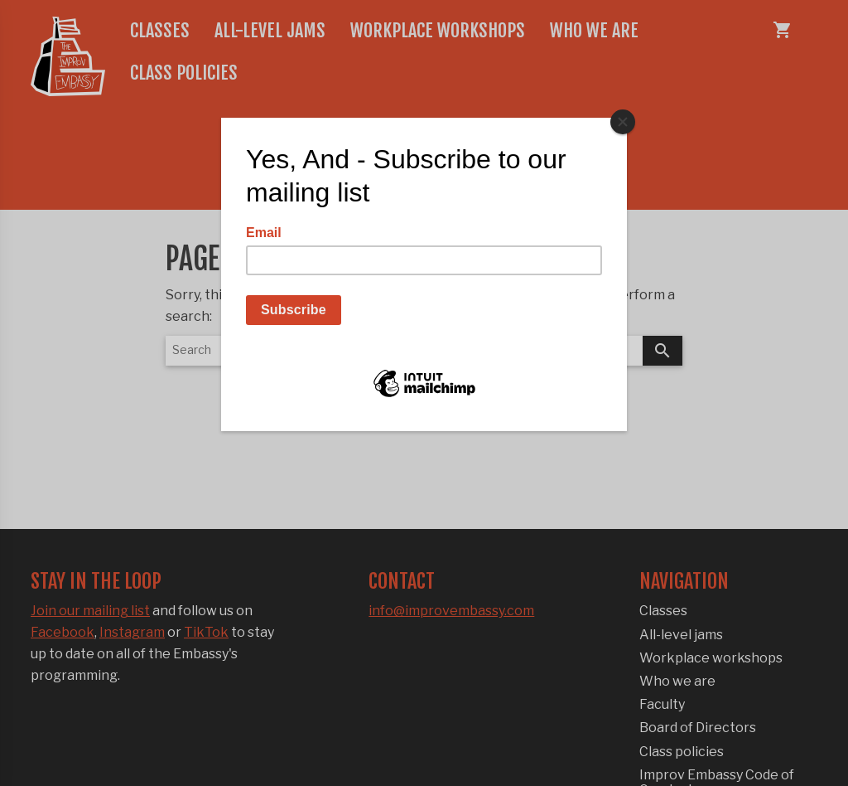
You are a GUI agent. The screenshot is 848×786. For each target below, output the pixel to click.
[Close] (622, 121)
